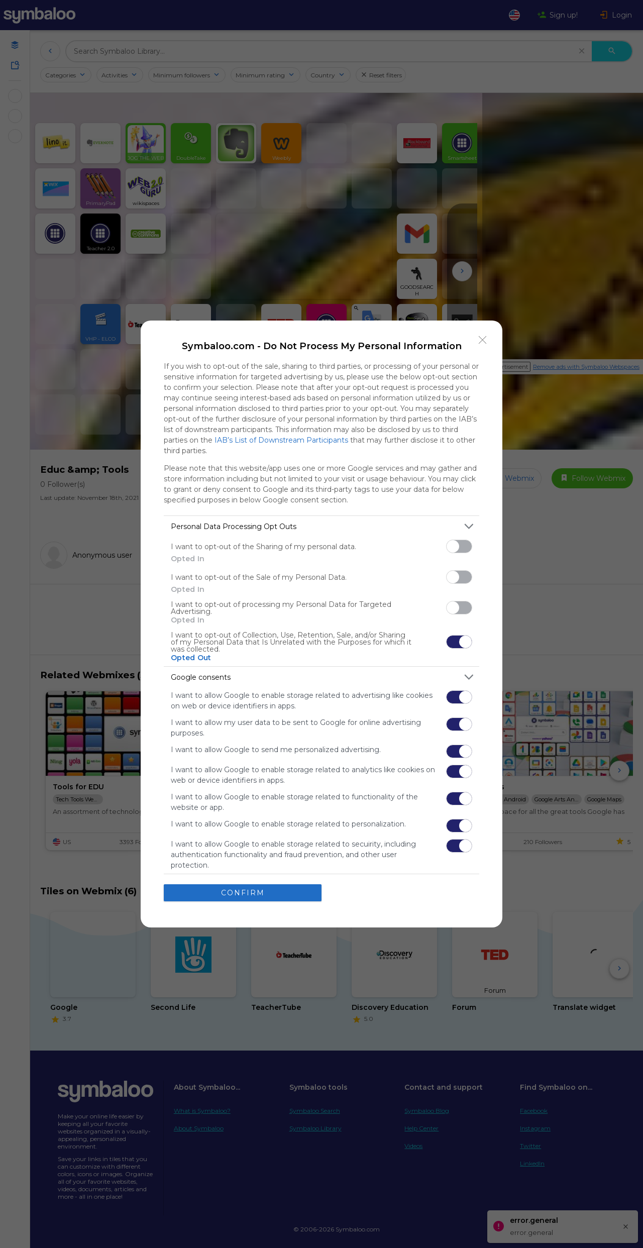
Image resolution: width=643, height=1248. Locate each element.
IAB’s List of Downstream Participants (281, 440)
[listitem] (321, 526)
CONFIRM (243, 892)
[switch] (459, 546)
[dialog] (321, 624)
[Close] (482, 340)
